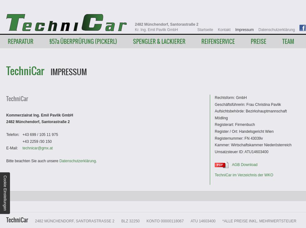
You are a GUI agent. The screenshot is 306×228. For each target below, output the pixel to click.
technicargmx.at (37, 148)
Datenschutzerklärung (277, 30)
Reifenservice (218, 41)
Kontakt (224, 30)
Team (288, 41)
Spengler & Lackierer (159, 41)
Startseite (205, 30)
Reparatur (20, 41)
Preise (258, 41)
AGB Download (245, 165)
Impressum (244, 30)
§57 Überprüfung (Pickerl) (83, 41)
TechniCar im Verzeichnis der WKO (244, 175)
